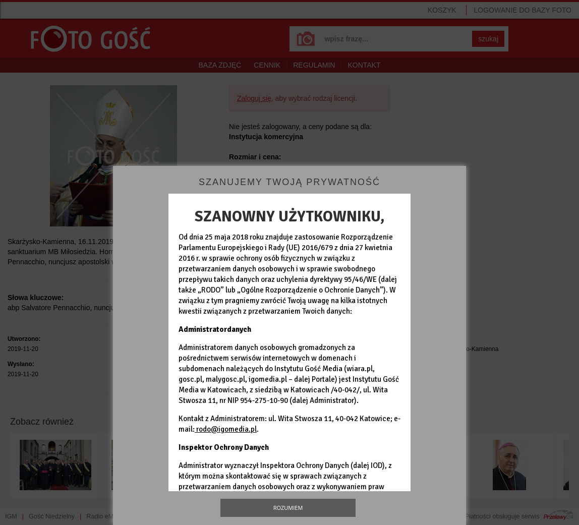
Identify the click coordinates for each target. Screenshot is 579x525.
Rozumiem (288, 507)
